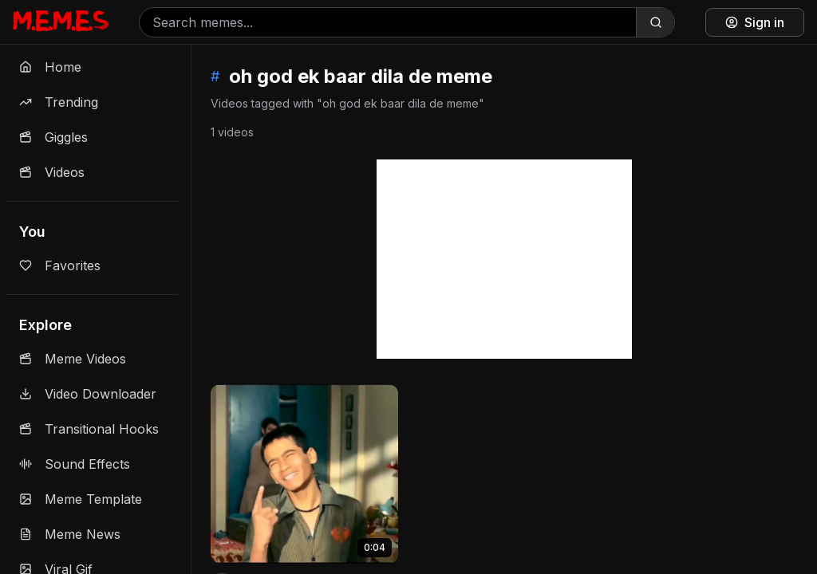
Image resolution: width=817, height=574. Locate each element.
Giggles (53, 137)
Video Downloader (87, 394)
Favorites (60, 265)
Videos (52, 172)
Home (50, 67)
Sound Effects (74, 464)
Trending (58, 102)
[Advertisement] (504, 259)
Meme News (69, 534)
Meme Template (80, 499)
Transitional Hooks (89, 429)
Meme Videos (72, 359)
